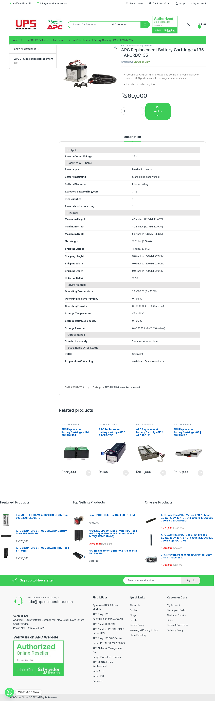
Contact (134, 610)
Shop (180, 3)
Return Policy (137, 625)
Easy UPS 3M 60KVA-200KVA (109, 643)
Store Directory (138, 635)
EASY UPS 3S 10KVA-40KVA (108, 619)
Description (132, 137)
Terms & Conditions (177, 625)
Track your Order (176, 610)
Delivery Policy (175, 630)
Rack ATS (98, 671)
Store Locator (135, 3)
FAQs (170, 620)
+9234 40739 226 (20, 3)
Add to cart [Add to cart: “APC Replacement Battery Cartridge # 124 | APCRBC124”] (88, 473)
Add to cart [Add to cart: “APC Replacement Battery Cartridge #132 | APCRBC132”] (163, 473)
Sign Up (190, 580)
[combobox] (89, 24)
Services (97, 681)
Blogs (133, 615)
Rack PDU (98, 676)
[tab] (132, 138)
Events (133, 620)
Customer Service (177, 615)
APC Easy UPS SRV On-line (107, 638)
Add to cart (158, 113)
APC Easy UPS (100, 614)
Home (15, 40)
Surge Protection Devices (107, 657)
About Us (135, 605)
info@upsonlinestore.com (52, 3)
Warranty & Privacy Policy (144, 630)
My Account (198, 3)
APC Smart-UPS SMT (104, 624)
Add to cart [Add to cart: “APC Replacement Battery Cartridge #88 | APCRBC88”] (200, 473)
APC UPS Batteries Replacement (45, 40)
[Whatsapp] (9, 692)
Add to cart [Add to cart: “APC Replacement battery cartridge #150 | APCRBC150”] (126, 473)
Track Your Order (159, 3)
